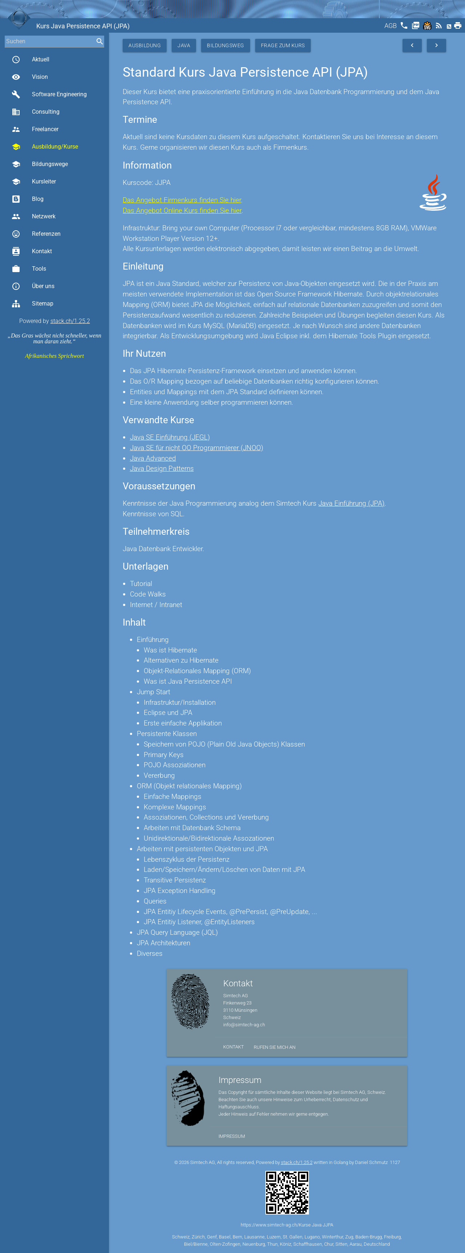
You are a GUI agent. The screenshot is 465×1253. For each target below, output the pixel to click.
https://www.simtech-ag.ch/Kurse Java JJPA (287, 1225)
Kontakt (32, 251)
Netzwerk (34, 216)
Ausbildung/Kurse (45, 146)
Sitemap (32, 303)
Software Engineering (49, 94)
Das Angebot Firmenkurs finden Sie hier (182, 200)
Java (184, 45)
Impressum (232, 1136)
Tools (29, 269)
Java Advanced (153, 458)
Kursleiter (34, 181)
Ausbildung (145, 45)
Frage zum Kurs (283, 45)
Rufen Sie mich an (274, 1047)
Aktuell (30, 59)
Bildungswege (40, 164)
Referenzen (36, 234)
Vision (30, 77)
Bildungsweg (225, 45)
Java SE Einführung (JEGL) (170, 437)
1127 (395, 1162)
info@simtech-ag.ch (244, 1024)
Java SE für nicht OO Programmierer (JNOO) (196, 448)
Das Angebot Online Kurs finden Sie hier (182, 210)
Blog (28, 199)
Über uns (33, 286)
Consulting (36, 112)
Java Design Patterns (162, 468)
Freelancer (35, 129)
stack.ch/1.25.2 (70, 321)
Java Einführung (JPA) (351, 503)
